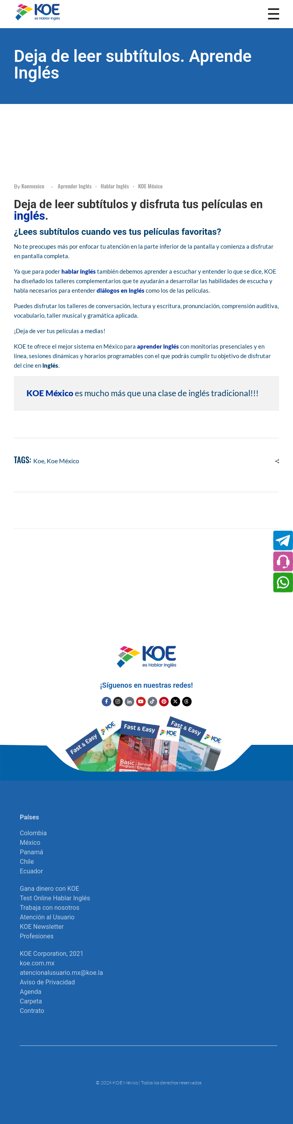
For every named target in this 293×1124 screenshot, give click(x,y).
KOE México (150, 186)
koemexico (32, 186)
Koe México (63, 460)
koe (38, 460)
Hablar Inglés (115, 186)
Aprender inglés (74, 186)
